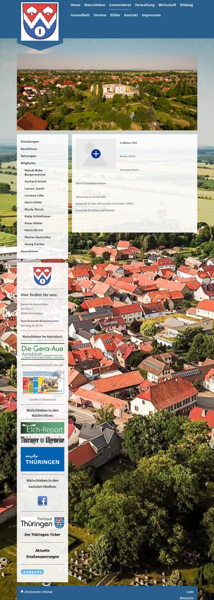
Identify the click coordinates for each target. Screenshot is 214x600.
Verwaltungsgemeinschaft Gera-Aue (42, 365)
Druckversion (31, 591)
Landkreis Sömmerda (42, 399)
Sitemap (47, 591)
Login (190, 591)
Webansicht (186, 598)
